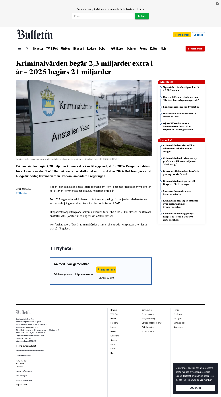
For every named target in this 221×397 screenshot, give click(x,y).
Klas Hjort (20, 364)
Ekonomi (78, 48)
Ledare (91, 48)
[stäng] (217, 3)
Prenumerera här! (26, 346)
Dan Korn (19, 366)
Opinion (131, 48)
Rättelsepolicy (148, 327)
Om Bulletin (147, 310)
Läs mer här (206, 379)
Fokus (143, 48)
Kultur (154, 48)
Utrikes (65, 48)
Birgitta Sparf (21, 385)
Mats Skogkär (21, 361)
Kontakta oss (179, 323)
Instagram (178, 318)
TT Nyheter (21, 193)
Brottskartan (195, 48)
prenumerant (85, 274)
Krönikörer (117, 48)
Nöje (164, 48)
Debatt (103, 48)
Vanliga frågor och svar (151, 323)
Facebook (178, 314)
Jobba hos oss (148, 331)
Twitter (176, 310)
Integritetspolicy (148, 318)
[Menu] (19, 48)
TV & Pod (52, 48)
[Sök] (27, 48)
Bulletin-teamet (148, 314)
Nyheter (38, 48)
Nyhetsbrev (178, 327)
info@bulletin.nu (32, 327)
